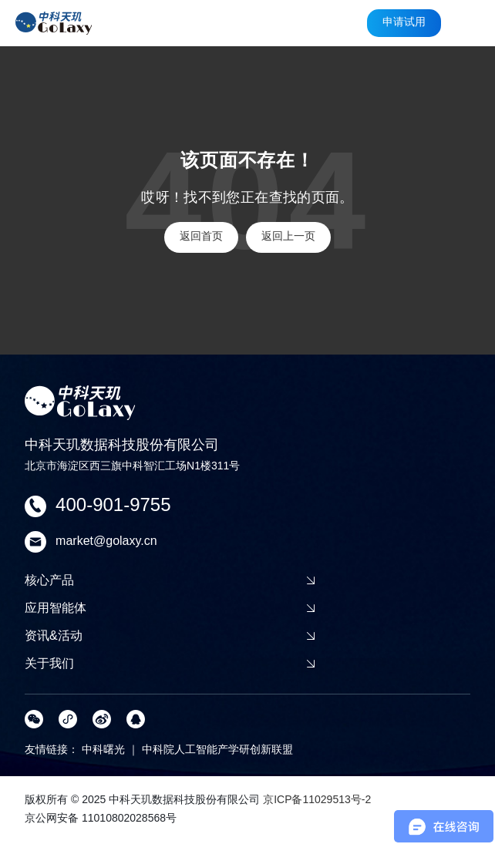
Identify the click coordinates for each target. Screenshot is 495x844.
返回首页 (201, 237)
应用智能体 (170, 607)
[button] (470, 23)
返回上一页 (288, 237)
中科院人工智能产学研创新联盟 (217, 750)
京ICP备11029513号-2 (317, 800)
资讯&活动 (170, 635)
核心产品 (170, 580)
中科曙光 (103, 750)
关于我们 (170, 663)
